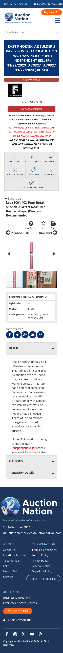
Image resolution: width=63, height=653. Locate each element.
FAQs (6, 566)
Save (43, 225)
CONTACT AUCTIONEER (31, 109)
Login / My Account (49, 3)
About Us (9, 550)
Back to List (13, 198)
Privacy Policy (40, 560)
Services (8, 577)
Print (53, 225)
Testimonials (11, 560)
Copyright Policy (42, 571)
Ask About (30, 225)
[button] (9, 253)
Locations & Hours (15, 555)
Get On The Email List (16, 4)
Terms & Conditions (44, 550)
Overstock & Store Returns (20, 603)
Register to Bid (51, 12)
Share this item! (14, 329)
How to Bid (10, 571)
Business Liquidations (17, 597)
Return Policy (40, 555)
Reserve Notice (41, 566)
